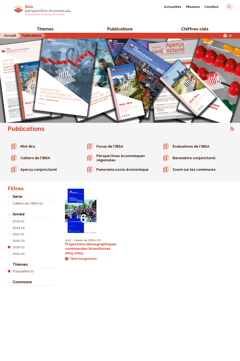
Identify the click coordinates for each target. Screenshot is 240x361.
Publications (120, 28)
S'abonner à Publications (232, 129)
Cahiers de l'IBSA (35, 158)
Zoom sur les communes (194, 169)
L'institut (211, 7)
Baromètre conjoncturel (194, 158)
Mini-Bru (27, 146)
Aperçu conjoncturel (38, 169)
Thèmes (45, 28)
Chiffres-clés (195, 28)
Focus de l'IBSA (109, 146)
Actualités (172, 7)
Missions (193, 7)
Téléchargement (81, 259)
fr (225, 35)
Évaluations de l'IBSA (191, 146)
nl (230, 35)
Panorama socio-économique (122, 169)
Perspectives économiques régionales (120, 158)
